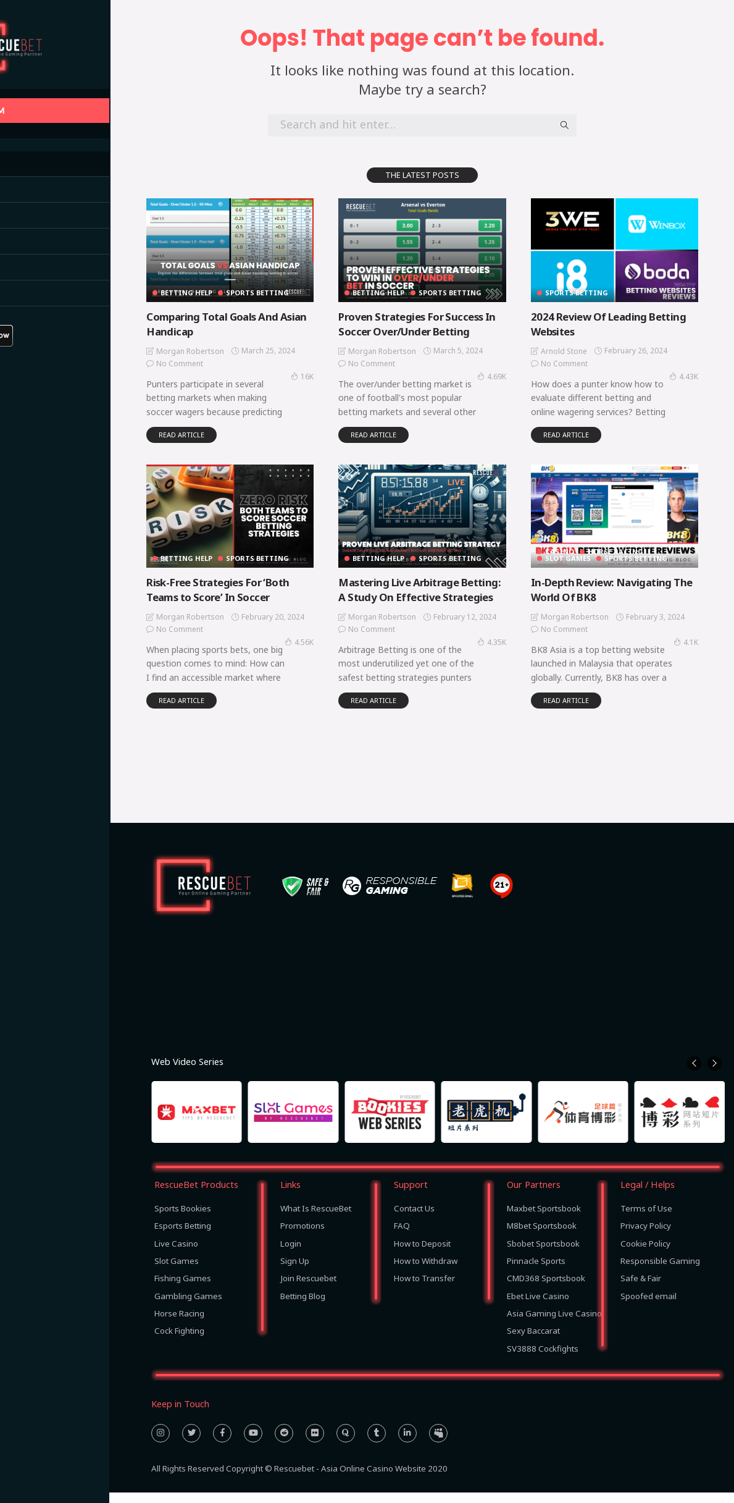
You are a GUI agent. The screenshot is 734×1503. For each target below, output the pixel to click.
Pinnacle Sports (536, 1271)
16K (319, 374)
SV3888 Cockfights (542, 1359)
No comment (200, 361)
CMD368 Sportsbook (546, 1289)
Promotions (302, 1236)
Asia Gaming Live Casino (554, 1323)
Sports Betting (278, 290)
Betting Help (207, 290)
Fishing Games (182, 1289)
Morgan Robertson (210, 349)
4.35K (505, 652)
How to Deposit (422, 1254)
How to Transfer (424, 1289)
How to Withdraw (425, 1271)
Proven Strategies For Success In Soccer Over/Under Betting (434, 321)
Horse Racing (630, 547)
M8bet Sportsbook (542, 1236)
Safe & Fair (640, 1289)
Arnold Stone (578, 349)
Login (290, 1254)
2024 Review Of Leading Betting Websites (626, 321)
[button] (694, 1074)
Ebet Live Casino (538, 1306)
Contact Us (414, 1218)
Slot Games (582, 554)
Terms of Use (646, 1218)
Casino (573, 547)
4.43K (694, 374)
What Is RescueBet (315, 1218)
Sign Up (294, 1271)
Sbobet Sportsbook (543, 1254)
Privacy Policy (645, 1236)
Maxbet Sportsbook (544, 1218)
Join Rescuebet (308, 1289)
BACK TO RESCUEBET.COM (67, 110)
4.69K (505, 374)
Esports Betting (182, 1236)
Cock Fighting (179, 1341)
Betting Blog (302, 1306)
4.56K (316, 638)
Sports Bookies (182, 1218)
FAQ (402, 1236)
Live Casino (176, 1254)
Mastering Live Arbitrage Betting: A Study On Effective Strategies (431, 593)
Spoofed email (648, 1306)
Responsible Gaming (660, 1271)
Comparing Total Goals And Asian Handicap (237, 321)
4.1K (697, 638)
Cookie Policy (645, 1254)
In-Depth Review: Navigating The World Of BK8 (619, 585)
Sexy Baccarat (533, 1341)
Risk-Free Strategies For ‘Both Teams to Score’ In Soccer (244, 585)
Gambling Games (188, 1306)
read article (202, 432)
